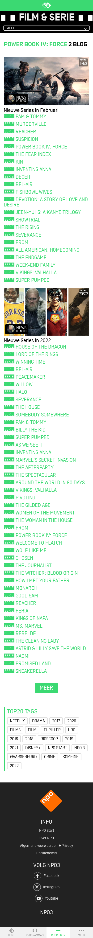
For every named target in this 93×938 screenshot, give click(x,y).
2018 (29, 738)
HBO (71, 730)
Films (15, 730)
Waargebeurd (23, 756)
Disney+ (33, 747)
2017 (56, 721)
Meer (81, 932)
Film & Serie (46, 18)
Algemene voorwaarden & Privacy (46, 845)
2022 (14, 765)
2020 (71, 721)
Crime (49, 756)
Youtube (46, 898)
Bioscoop (49, 738)
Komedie (71, 756)
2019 (69, 738)
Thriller (52, 730)
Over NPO (46, 838)
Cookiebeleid (46, 853)
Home (11, 932)
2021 (14, 747)
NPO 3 (79, 747)
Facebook (46, 876)
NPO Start (57, 747)
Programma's (35, 932)
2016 (14, 738)
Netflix (17, 721)
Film (32, 730)
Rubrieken (58, 932)
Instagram (46, 887)
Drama (38, 721)
